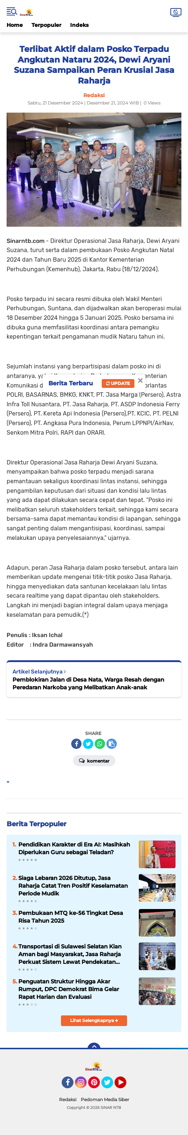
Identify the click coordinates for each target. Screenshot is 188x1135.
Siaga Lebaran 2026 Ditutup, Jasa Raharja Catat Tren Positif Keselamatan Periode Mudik (73, 885)
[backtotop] (94, 1049)
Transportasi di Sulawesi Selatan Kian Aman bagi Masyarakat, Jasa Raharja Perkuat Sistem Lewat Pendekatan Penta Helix (70, 954)
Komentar (94, 760)
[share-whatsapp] (100, 744)
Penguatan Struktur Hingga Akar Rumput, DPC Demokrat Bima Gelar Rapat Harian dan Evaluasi (68, 989)
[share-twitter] (88, 744)
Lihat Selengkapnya (94, 1020)
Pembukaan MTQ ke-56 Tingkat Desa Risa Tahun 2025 (70, 916)
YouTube (126, 1085)
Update (118, 383)
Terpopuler (46, 25)
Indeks (79, 25)
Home (15, 25)
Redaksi (67, 1099)
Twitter (110, 1085)
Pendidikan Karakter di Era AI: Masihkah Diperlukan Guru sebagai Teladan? (74, 848)
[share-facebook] (76, 744)
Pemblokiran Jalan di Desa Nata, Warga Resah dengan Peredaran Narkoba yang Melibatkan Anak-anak (88, 683)
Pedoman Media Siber (105, 1099)
